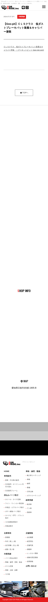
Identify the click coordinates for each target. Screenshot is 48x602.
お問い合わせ (31, 566)
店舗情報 (29, 533)
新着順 (7, 537)
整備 (28, 487)
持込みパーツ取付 (11, 495)
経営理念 (30, 541)
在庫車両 (7, 533)
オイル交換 (9, 566)
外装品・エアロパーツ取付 (14, 507)
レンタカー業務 (32, 553)
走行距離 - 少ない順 (12, 545)
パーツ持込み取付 (11, 558)
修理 (28, 483)
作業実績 (22, 17)
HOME (6, 471)
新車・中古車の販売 (12, 480)
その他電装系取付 (11, 522)
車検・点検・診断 (11, 570)
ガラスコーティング (34, 495)
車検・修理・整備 (33, 471)
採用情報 (30, 561)
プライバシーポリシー (28, 462)
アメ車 (29, 508)
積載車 (29, 549)
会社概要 (30, 537)
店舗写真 (30, 545)
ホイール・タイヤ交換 (13, 499)
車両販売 (7, 476)
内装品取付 (9, 526)
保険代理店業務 (32, 557)
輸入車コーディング (34, 475)
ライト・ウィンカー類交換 (14, 503)
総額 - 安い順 (9, 549)
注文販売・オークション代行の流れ (14, 485)
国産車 (29, 512)
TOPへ (24, 92)
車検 (28, 479)
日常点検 (30, 491)
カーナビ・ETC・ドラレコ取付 (14, 517)
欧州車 (29, 504)
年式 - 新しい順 (10, 541)
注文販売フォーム (11, 491)
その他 (7, 574)
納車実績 (29, 500)
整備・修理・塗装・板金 (13, 562)
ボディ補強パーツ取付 (13, 511)
